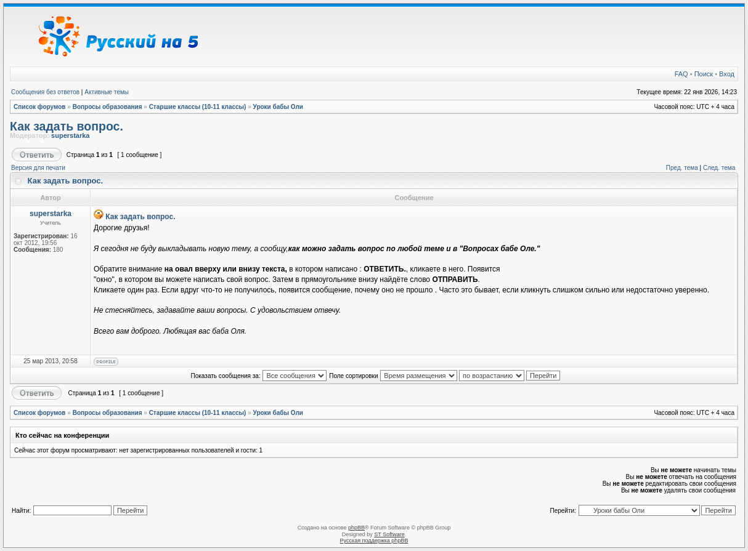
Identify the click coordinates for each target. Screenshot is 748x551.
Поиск (703, 74)
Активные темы (106, 92)
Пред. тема (682, 167)
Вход (726, 74)
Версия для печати (38, 167)
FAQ (681, 74)
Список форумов (40, 106)
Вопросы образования (107, 106)
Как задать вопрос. (66, 126)
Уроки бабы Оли (278, 106)
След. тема (719, 167)
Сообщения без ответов (45, 92)
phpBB (356, 528)
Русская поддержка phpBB (374, 540)
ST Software (389, 534)
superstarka (70, 135)
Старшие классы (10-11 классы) (197, 106)
